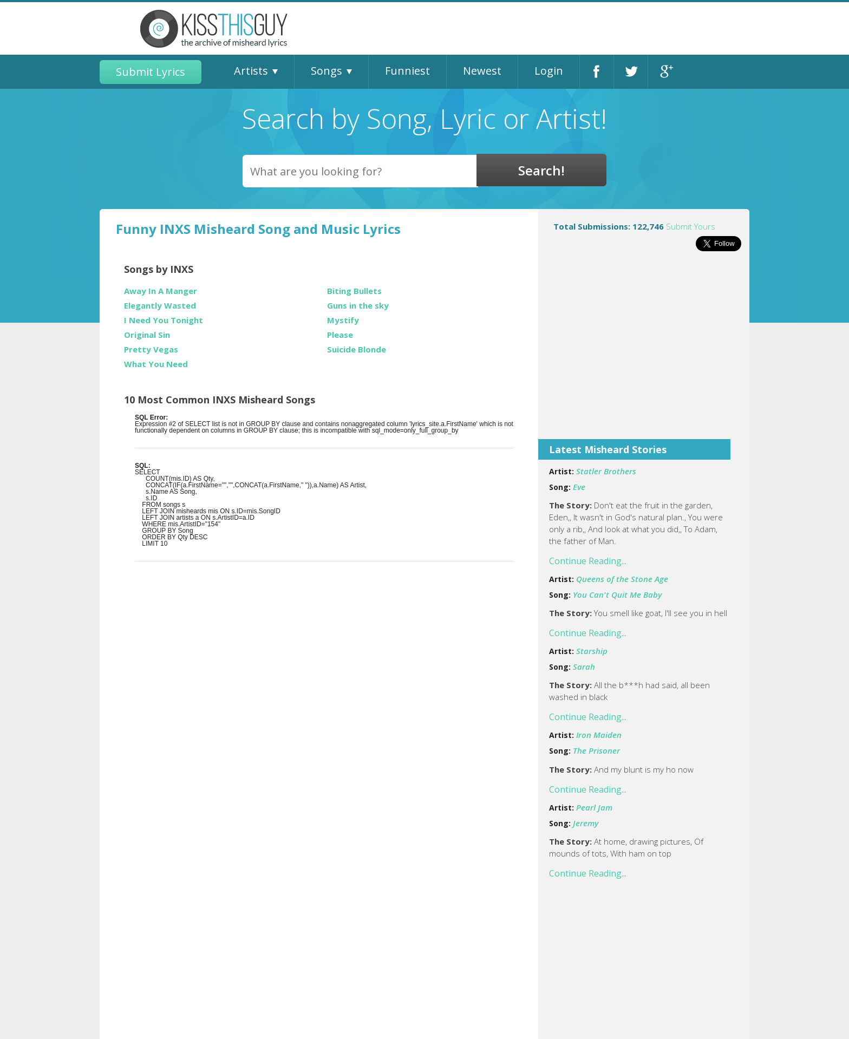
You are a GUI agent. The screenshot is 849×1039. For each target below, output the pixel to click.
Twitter (631, 72)
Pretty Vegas (151, 349)
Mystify (343, 320)
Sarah (584, 666)
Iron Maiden (599, 734)
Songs (326, 70)
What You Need (156, 364)
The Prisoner (596, 750)
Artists (251, 70)
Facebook (596, 72)
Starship (592, 650)
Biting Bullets (354, 291)
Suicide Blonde (356, 349)
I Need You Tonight (163, 320)
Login (548, 70)
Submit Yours (690, 226)
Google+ (665, 72)
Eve (579, 486)
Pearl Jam (594, 807)
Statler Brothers (606, 471)
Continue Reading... (587, 561)
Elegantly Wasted (160, 306)
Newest (482, 70)
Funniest (407, 70)
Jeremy (585, 823)
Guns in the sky (358, 306)
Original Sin (147, 335)
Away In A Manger (160, 291)
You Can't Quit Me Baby (617, 594)
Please (340, 335)
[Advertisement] (643, 352)
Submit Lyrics (150, 71)
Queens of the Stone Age (622, 578)
